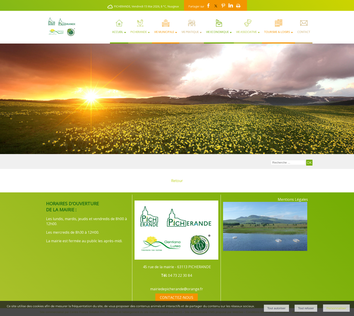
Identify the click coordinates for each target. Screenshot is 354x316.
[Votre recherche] (288, 162)
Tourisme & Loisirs (277, 32)
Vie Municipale (164, 32)
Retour (177, 180)
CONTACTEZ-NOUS (176, 297)
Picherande (138, 32)
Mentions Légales (293, 199)
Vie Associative (246, 32)
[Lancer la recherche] (309, 163)
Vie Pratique (190, 32)
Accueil (117, 32)
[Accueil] (60, 26)
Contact (303, 32)
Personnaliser (336, 308)
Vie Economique (217, 32)
